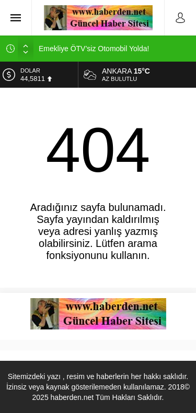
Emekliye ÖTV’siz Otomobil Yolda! (94, 48)
